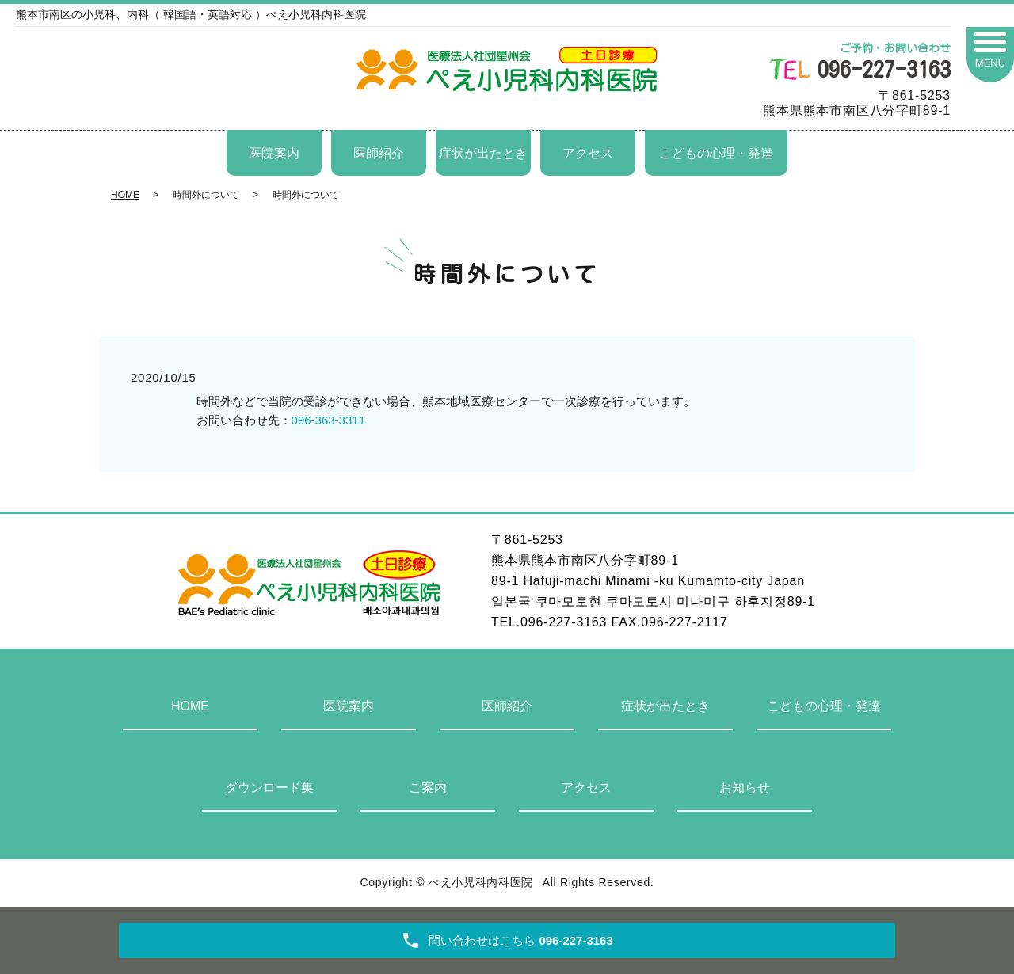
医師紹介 (378, 153)
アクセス (587, 153)
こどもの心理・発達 (716, 153)
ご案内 (428, 787)
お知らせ (744, 787)
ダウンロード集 (269, 787)
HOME (125, 194)
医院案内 (274, 153)
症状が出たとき (483, 153)
